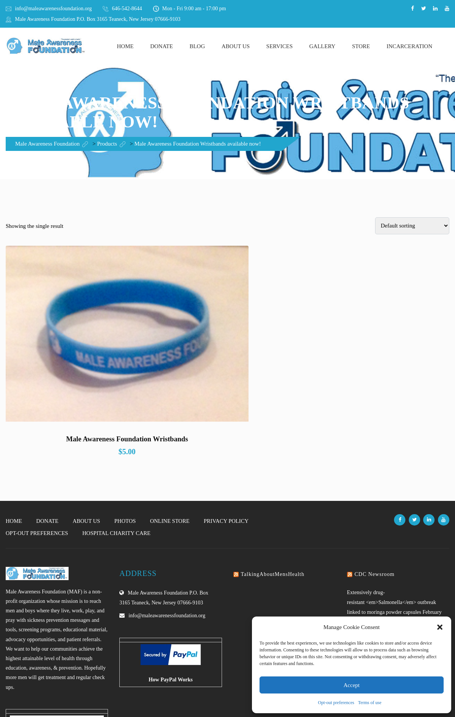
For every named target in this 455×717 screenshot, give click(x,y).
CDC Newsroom (375, 496)
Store (361, 46)
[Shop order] (412, 225)
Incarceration (409, 46)
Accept (352, 685)
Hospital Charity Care (118, 455)
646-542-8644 (127, 8)
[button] (440, 627)
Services (279, 46)
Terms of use (370, 702)
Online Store (172, 443)
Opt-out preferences (336, 702)
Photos (127, 443)
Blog (197, 46)
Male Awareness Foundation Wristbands (73, 361)
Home (125, 46)
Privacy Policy (230, 443)
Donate (161, 46)
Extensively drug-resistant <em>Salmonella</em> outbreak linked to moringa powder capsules (391, 524)
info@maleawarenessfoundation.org (53, 8)
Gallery (322, 46)
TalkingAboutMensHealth (273, 496)
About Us (236, 46)
